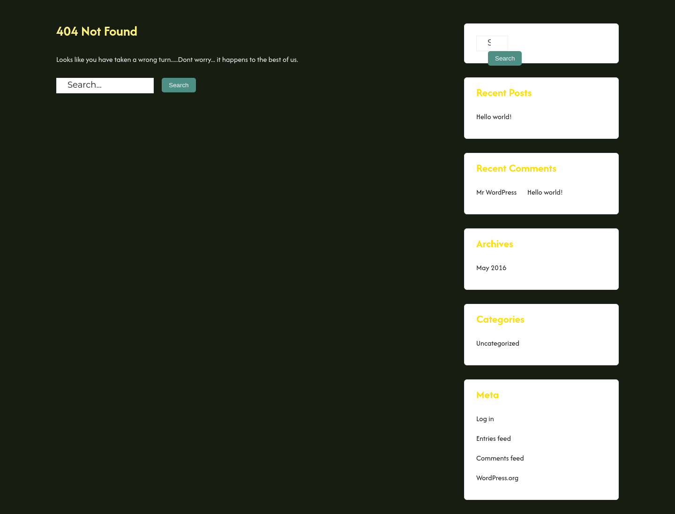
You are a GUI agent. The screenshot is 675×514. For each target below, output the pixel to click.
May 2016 (491, 267)
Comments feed (500, 458)
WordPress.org (497, 478)
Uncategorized (497, 343)
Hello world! (494, 116)
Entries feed (493, 438)
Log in (485, 418)
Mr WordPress (496, 192)
